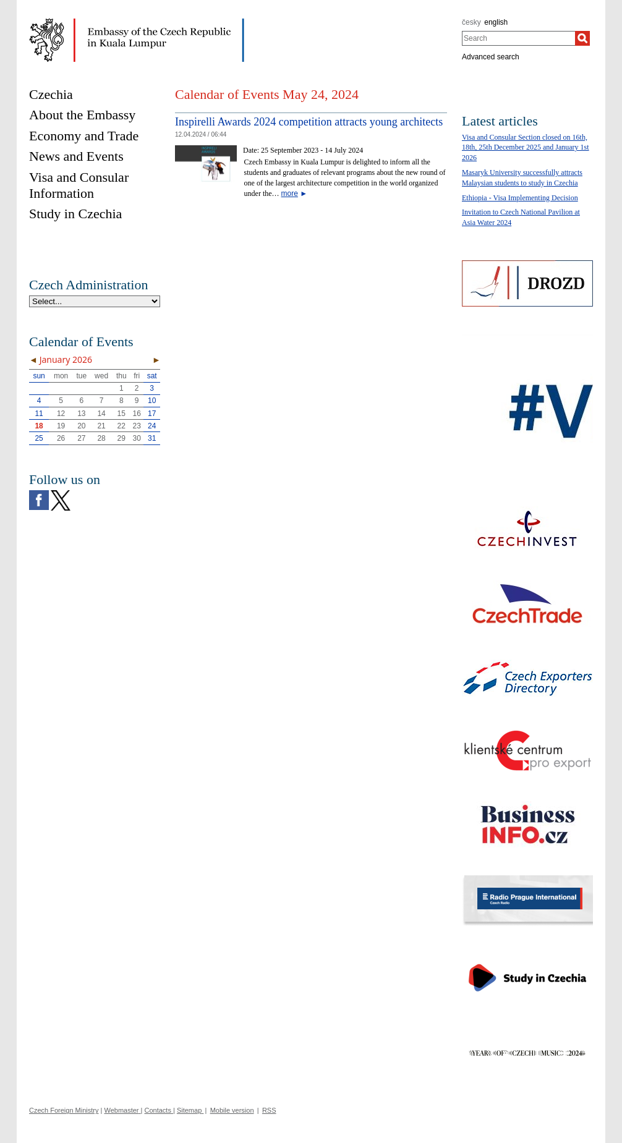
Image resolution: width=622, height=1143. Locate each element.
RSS (269, 1110)
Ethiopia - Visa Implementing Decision (520, 197)
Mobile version (232, 1110)
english (496, 22)
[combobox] (518, 38)
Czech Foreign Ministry (63, 1110)
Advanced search (490, 57)
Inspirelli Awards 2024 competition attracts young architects (309, 122)
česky (471, 22)
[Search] (582, 38)
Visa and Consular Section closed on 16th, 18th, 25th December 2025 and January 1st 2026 (525, 148)
